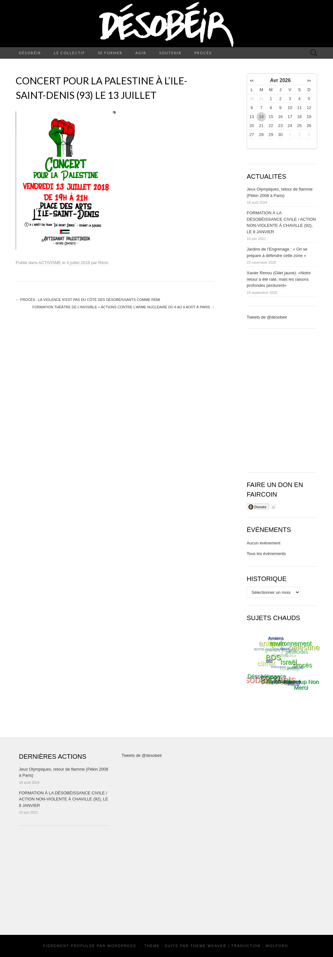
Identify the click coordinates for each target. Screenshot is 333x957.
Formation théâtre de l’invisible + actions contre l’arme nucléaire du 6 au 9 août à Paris (123, 307)
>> (309, 80)
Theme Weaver (208, 946)
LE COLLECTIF (69, 53)
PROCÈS (203, 53)
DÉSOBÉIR (30, 53)
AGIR (140, 53)
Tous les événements (266, 553)
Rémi (103, 262)
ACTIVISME (49, 262)
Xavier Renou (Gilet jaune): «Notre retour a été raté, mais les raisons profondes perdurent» (279, 279)
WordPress (121, 946)
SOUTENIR (170, 53)
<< (252, 80)
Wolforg (277, 946)
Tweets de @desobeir (267, 317)
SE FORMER (110, 53)
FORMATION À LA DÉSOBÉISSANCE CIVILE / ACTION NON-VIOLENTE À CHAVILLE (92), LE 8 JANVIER (63, 799)
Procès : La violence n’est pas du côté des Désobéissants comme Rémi (88, 300)
